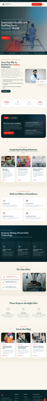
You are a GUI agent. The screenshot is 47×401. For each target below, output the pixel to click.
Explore (4, 181)
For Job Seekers (14, 117)
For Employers (17, 398)
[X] (45, 1)
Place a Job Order (37, 4)
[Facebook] (39, 1)
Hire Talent (5, 37)
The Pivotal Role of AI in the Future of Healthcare (38, 348)
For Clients (7, 117)
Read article (5, 357)
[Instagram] (41, 1)
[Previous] (41, 48)
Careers (16, 400)
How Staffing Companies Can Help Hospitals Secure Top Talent (23, 349)
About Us (16, 396)
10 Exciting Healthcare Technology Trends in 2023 (7, 349)
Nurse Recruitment (27, 399)
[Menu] (44, 4)
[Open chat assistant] (44, 398)
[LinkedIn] (43, 1)
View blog (35, 357)
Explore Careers (16, 37)
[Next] (44, 48)
